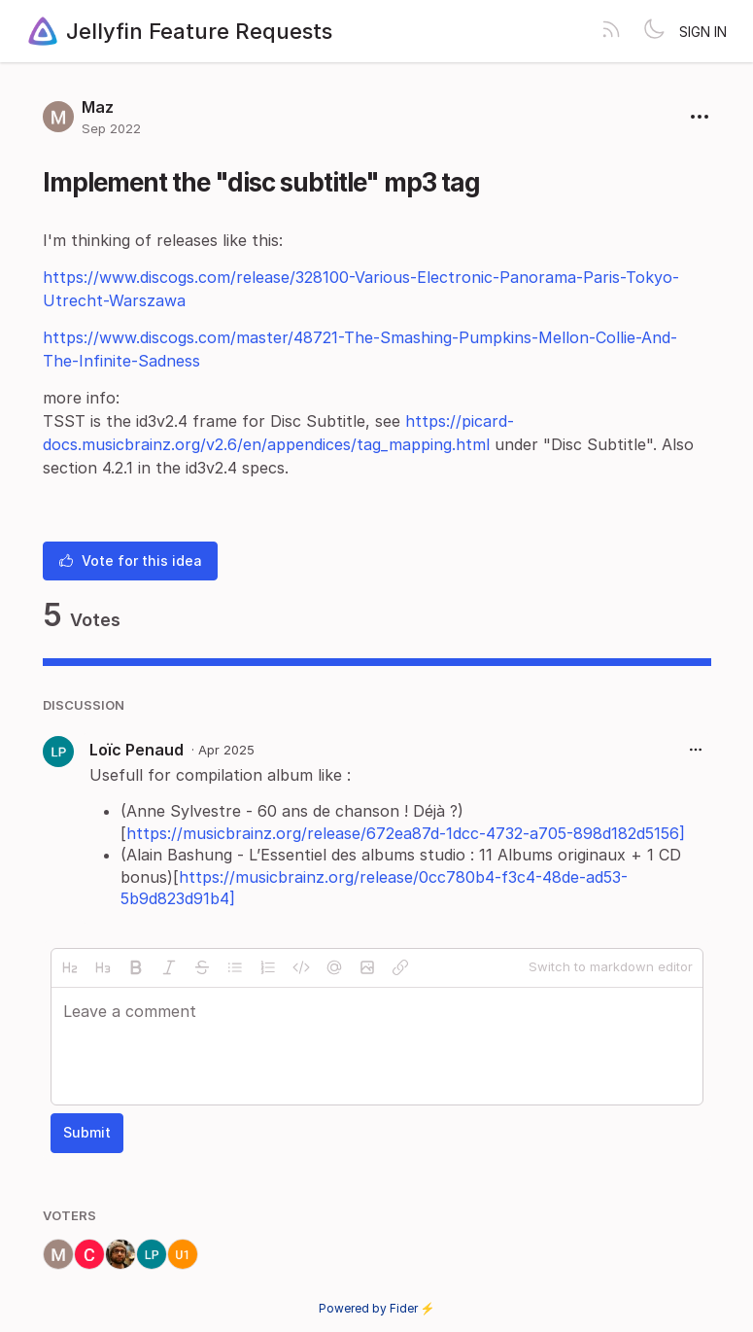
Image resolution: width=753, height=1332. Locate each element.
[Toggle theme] (653, 31)
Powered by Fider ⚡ (377, 1308)
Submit (87, 1132)
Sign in (703, 31)
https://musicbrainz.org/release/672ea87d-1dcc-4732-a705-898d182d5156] (405, 833)
